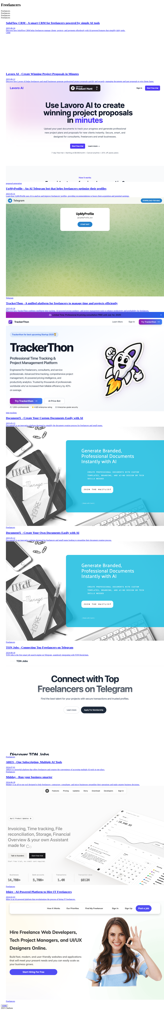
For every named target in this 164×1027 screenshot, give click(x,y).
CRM (8, 33)
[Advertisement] (84, 52)
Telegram (9, 298)
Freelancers (10, 527)
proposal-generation (14, 183)
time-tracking (11, 413)
